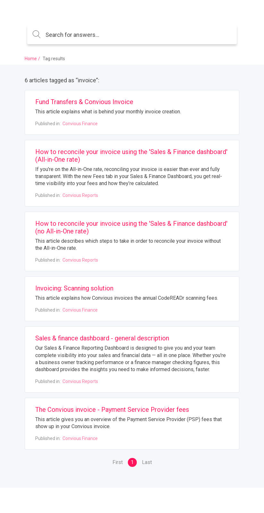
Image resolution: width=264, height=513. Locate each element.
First (117, 462)
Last (147, 462)
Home (31, 58)
